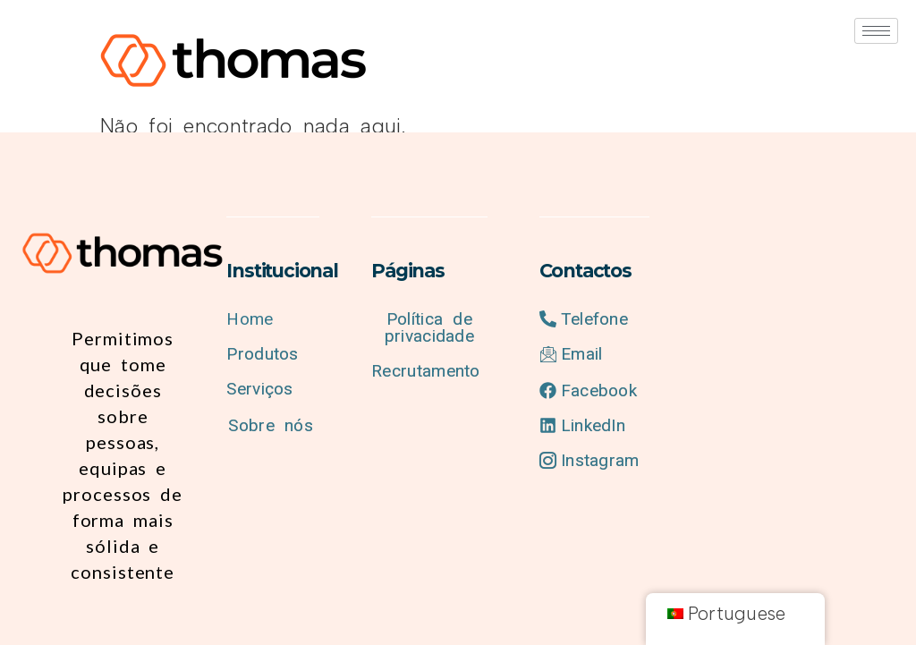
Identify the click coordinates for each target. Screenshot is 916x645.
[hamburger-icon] (876, 31)
